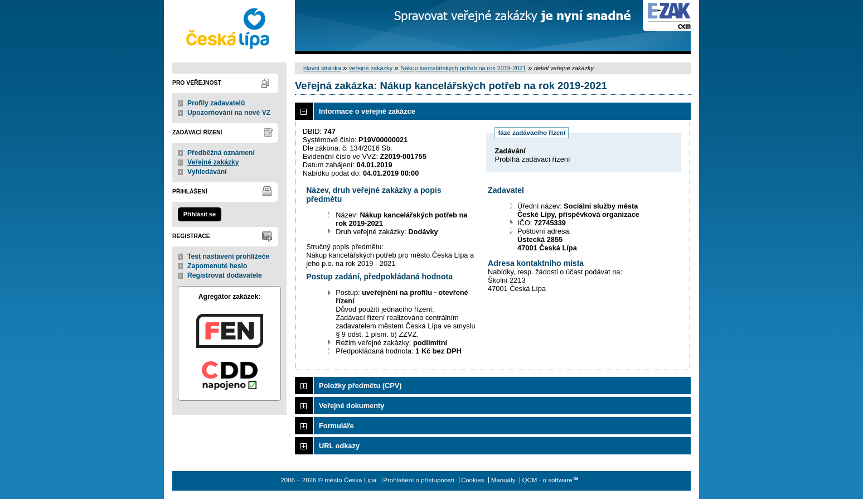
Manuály (503, 480)
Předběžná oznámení (221, 153)
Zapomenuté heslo (217, 266)
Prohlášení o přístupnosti (418, 480)
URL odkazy (339, 446)
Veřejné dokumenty (351, 405)
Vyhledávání (207, 172)
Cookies (472, 480)
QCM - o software (547, 480)
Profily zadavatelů (216, 103)
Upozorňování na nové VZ (228, 113)
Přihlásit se (199, 214)
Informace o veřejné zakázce (367, 111)
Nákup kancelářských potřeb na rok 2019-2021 (463, 68)
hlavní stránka (322, 68)
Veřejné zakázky (213, 162)
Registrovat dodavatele (224, 275)
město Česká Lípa (229, 27)
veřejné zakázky (370, 68)
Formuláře (336, 426)
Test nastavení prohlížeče (228, 256)
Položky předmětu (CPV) (360, 385)
